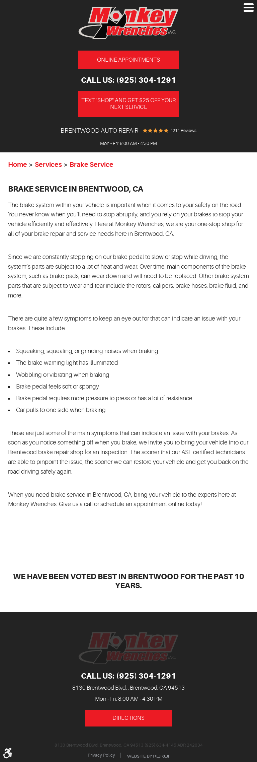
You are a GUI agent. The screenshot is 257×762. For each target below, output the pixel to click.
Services (48, 164)
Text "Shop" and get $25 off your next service (128, 103)
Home (17, 164)
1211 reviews (183, 130)
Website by (147, 756)
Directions (128, 718)
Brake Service (91, 164)
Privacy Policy (101, 755)
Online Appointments (128, 60)
